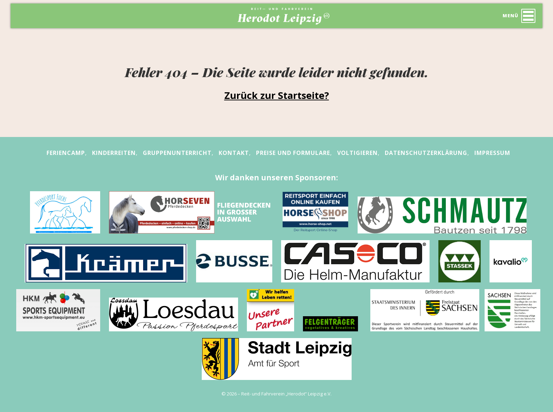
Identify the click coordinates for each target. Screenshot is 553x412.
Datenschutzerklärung (426, 153)
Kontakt (234, 153)
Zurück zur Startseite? (276, 95)
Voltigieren (357, 153)
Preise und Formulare (293, 153)
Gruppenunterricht (177, 153)
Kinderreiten (114, 153)
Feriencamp (66, 153)
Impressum (492, 153)
